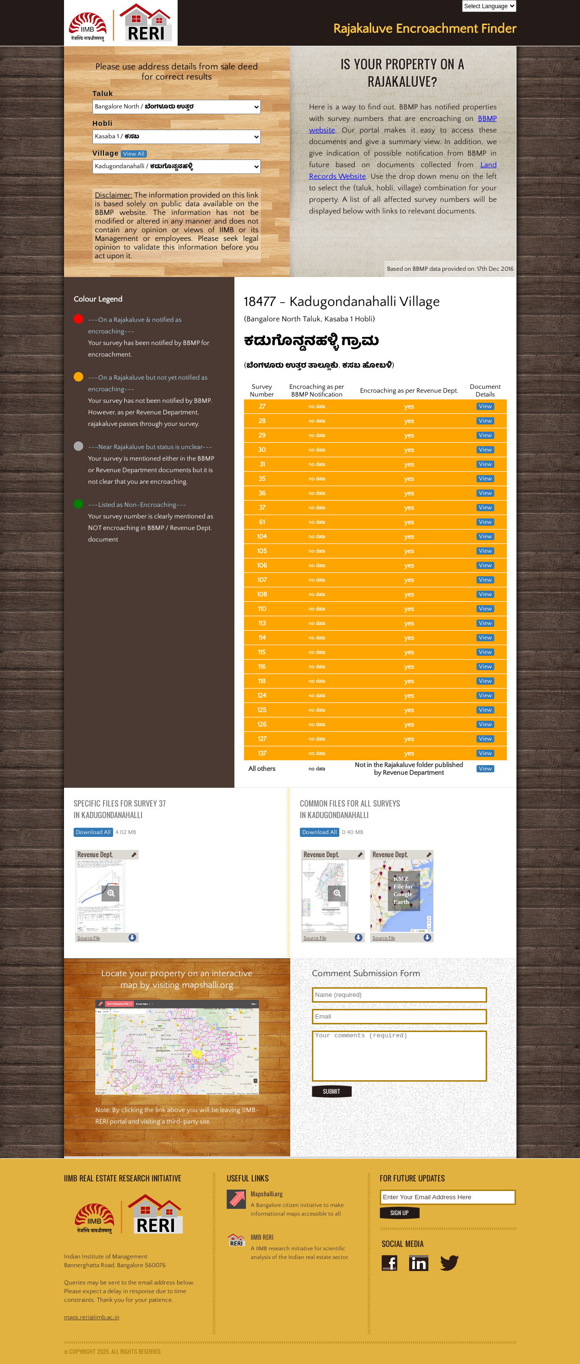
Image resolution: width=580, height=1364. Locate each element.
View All (133, 154)
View (485, 406)
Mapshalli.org (267, 1194)
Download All (93, 832)
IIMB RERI (262, 1237)
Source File (88, 938)
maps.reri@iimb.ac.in (91, 1317)
